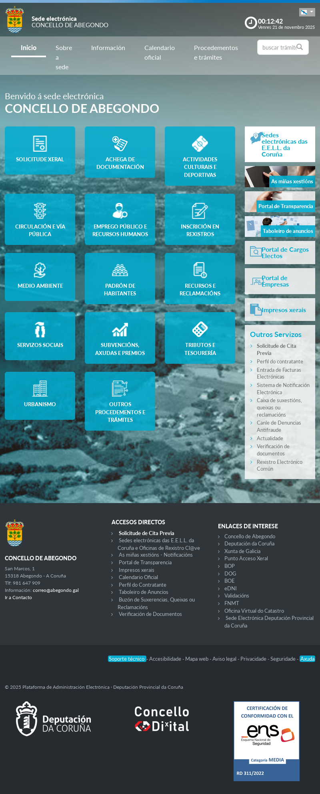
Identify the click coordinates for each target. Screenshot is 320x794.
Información (108, 47)
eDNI (230, 588)
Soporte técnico (127, 659)
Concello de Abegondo (249, 536)
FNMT (231, 603)
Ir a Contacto (18, 597)
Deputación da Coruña (249, 543)
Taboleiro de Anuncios (143, 592)
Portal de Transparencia (145, 562)
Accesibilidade (165, 659)
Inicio (28, 47)
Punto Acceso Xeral (246, 558)
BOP (229, 566)
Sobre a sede (64, 57)
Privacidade (254, 659)
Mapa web (197, 659)
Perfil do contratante (280, 361)
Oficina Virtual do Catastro (254, 611)
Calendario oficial (159, 52)
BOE (229, 580)
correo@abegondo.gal (56, 590)
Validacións (236, 595)
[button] (307, 12)
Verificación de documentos (273, 450)
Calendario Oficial (138, 577)
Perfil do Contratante (142, 584)
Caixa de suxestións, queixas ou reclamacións (279, 407)
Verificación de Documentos (150, 614)
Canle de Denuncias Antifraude (279, 426)
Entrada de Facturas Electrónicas (279, 373)
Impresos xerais (136, 570)
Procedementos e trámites (216, 52)
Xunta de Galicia (242, 551)
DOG (230, 573)
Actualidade (270, 438)
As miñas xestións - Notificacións (156, 554)
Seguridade (283, 659)
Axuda (307, 659)
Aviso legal (225, 659)
